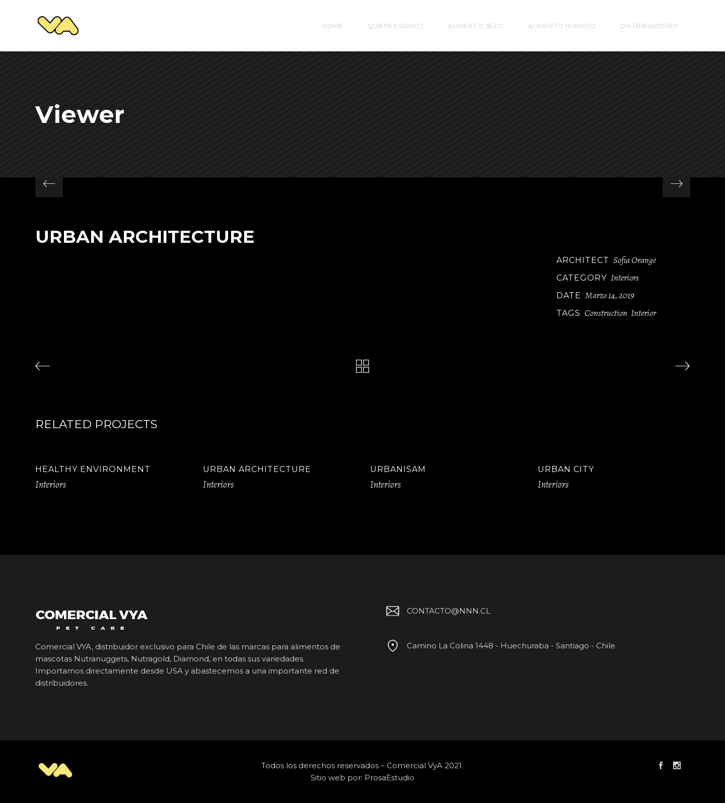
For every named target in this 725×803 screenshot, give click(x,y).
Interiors (625, 278)
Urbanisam (398, 469)
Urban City (566, 469)
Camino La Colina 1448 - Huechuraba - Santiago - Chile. (500, 645)
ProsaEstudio (389, 777)
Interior (643, 313)
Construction (606, 313)
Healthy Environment (93, 469)
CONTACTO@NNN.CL (436, 611)
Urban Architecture (257, 469)
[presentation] (49, 183)
